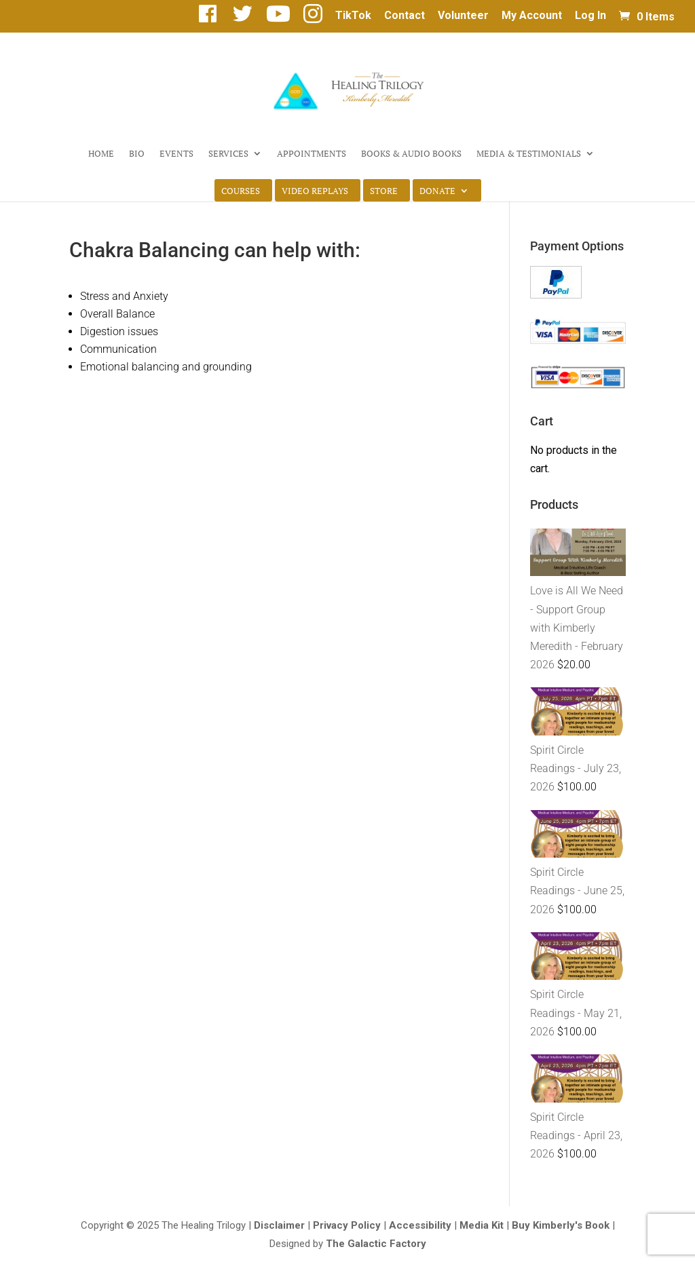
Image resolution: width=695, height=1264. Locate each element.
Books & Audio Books (411, 154)
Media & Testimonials (528, 154)
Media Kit (481, 1225)
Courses (240, 191)
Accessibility (420, 1225)
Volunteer (463, 16)
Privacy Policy (347, 1225)
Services (228, 154)
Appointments (311, 154)
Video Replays (315, 191)
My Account (532, 16)
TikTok (353, 16)
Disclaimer (279, 1225)
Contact (404, 16)
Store (384, 191)
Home (101, 154)
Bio (137, 154)
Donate (437, 191)
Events (176, 154)
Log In (590, 16)
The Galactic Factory (376, 1244)
